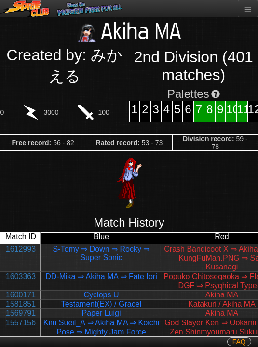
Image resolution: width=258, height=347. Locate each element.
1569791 (21, 313)
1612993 (21, 249)
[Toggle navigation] (248, 8)
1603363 (21, 276)
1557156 (21, 323)
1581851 (21, 304)
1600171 (21, 295)
